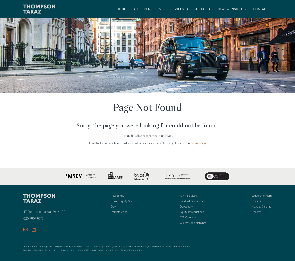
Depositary (186, 206)
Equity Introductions (192, 212)
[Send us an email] (25, 229)
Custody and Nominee (193, 223)
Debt (113, 206)
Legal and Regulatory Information (40, 250)
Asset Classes (147, 9)
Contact (260, 9)
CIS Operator (188, 217)
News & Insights (231, 9)
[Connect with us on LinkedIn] (34, 229)
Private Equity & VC (122, 201)
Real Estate (117, 195)
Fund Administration (192, 201)
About (202, 9)
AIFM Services (188, 195)
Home (121, 9)
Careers (256, 201)
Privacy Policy (67, 250)
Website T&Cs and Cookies (90, 250)
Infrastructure (119, 212)
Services (178, 9)
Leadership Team (262, 195)
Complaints (112, 250)
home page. (198, 143)
